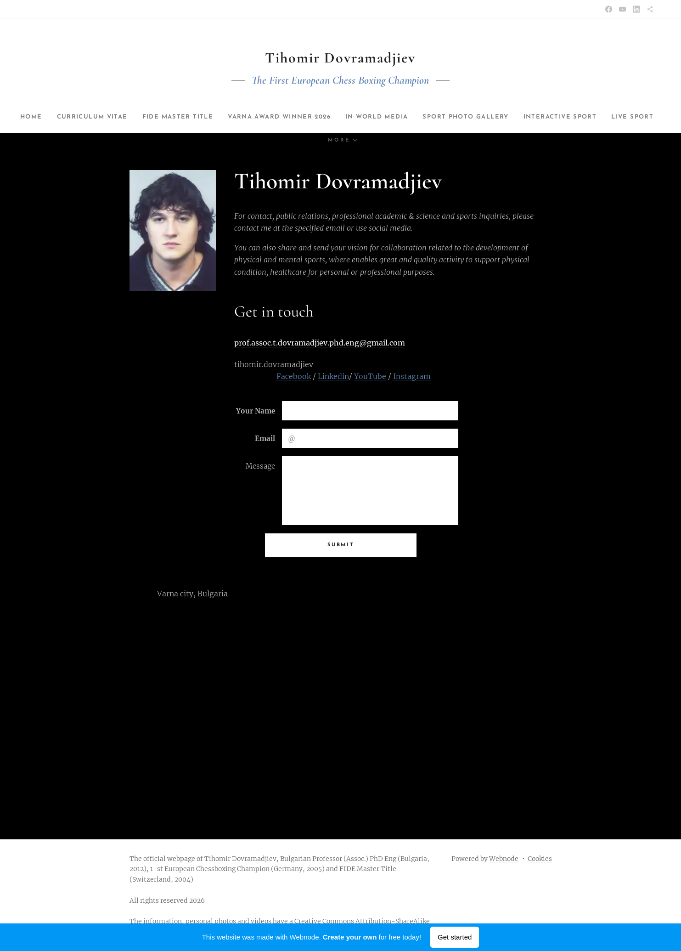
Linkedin (333, 376)
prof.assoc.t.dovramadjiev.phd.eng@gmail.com (319, 342)
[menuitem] (59, 117)
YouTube (370, 376)
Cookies (540, 859)
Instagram (412, 376)
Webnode (503, 859)
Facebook (293, 376)
